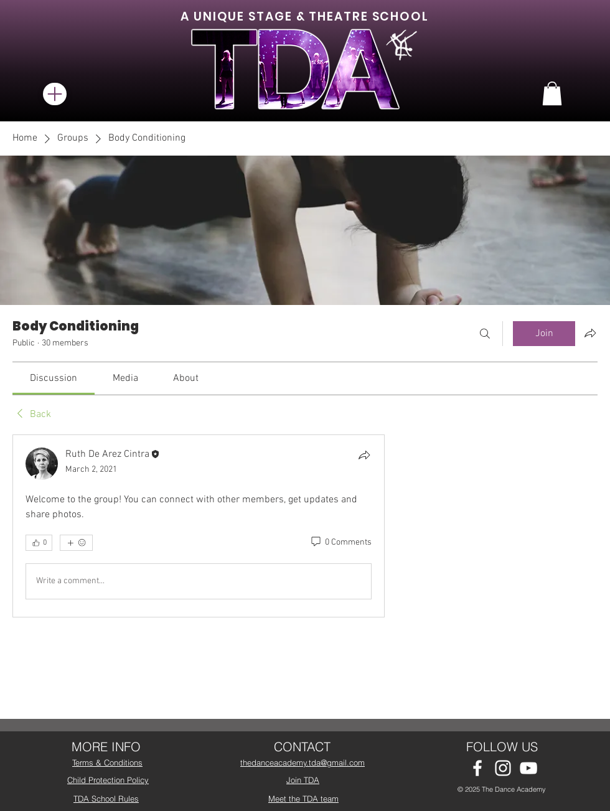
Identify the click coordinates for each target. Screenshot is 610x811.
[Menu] (55, 94)
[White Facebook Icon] (477, 768)
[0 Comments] (340, 543)
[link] (53, 378)
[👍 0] (39, 543)
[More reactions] (76, 543)
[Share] (364, 455)
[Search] (484, 333)
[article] (198, 525)
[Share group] (590, 333)
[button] (552, 93)
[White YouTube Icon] (528, 768)
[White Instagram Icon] (503, 768)
